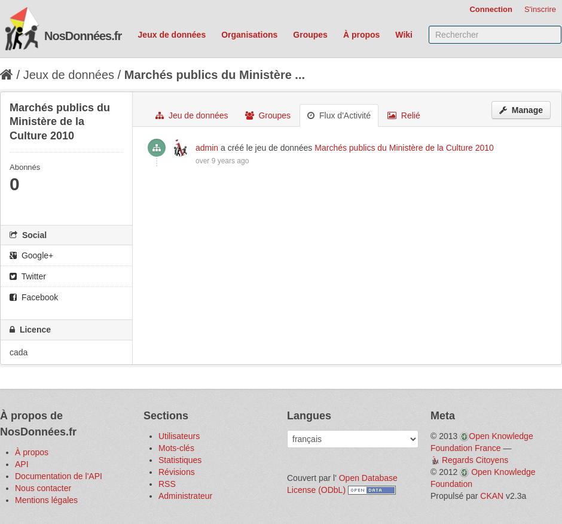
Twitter (28, 276)
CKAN (491, 496)
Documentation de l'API (58, 476)
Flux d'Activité (339, 115)
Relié (403, 115)
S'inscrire (540, 9)
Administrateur (185, 496)
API (22, 464)
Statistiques (179, 460)
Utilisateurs (179, 436)
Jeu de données (191, 115)
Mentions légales (46, 500)
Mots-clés (176, 448)
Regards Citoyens (475, 460)
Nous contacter (43, 488)
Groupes (310, 34)
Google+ (31, 255)
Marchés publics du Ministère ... (214, 74)
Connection (490, 9)
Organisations (249, 34)
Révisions (176, 472)
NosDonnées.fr (82, 35)
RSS (167, 484)
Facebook (34, 297)
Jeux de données (172, 34)
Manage (521, 110)
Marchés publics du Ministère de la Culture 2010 (404, 148)
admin (207, 148)
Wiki (404, 34)
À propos (361, 34)
